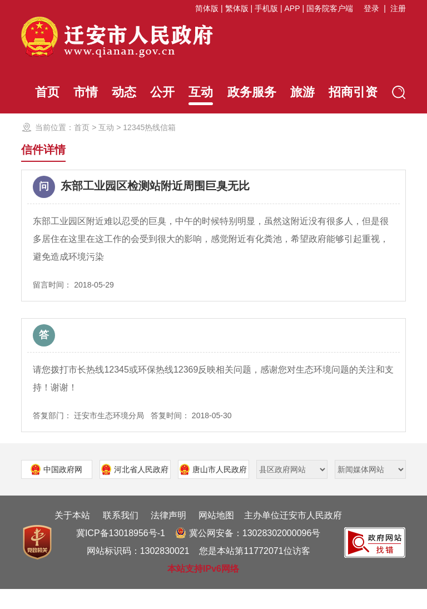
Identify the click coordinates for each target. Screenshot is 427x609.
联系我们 (120, 535)
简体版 (207, 8)
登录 (371, 8)
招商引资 (356, 92)
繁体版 (237, 8)
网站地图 (216, 535)
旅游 (303, 92)
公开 (156, 92)
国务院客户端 (329, 8)
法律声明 (168, 535)
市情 (74, 92)
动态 (115, 92)
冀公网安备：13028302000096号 (248, 553)
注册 (398, 8)
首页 (33, 92)
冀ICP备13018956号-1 (120, 553)
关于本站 (72, 535)
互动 (197, 95)
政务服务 (250, 92)
